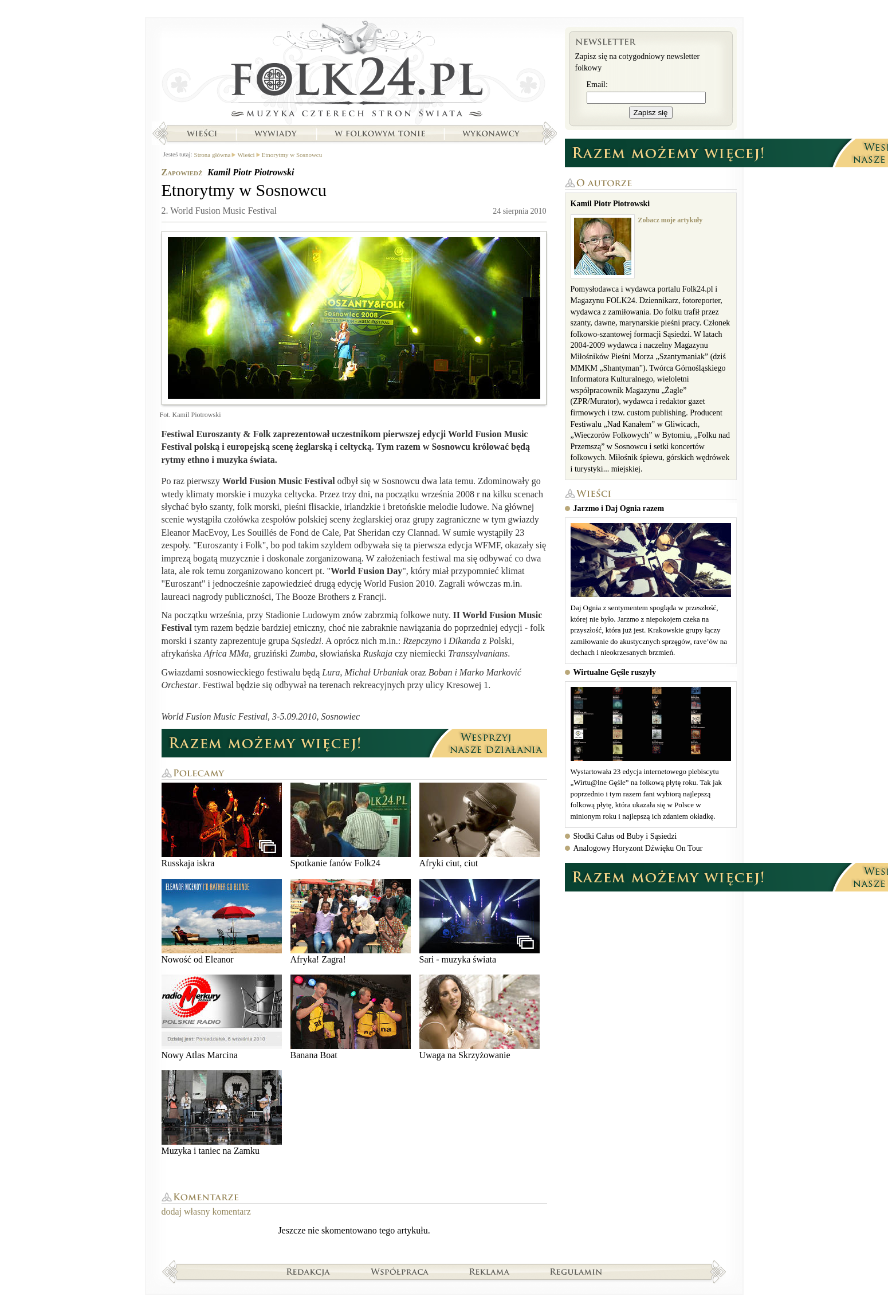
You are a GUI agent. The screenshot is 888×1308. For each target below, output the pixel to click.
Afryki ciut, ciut (479, 825)
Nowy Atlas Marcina (222, 1017)
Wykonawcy (492, 133)
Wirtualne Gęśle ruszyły (614, 672)
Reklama (489, 1271)
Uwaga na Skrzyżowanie (479, 1017)
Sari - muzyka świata (479, 921)
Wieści (201, 133)
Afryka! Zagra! (350, 921)
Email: (597, 84)
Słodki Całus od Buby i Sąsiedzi (625, 836)
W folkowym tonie (379, 133)
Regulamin (576, 1271)
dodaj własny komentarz (206, 1211)
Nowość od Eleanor (222, 921)
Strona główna (354, 71)
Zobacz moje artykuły (670, 220)
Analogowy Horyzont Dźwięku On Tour (638, 848)
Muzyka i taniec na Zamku (222, 1113)
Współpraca (400, 1271)
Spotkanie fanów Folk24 (350, 825)
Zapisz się (651, 112)
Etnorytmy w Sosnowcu (292, 154)
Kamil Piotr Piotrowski (250, 172)
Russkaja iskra (222, 825)
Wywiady (275, 133)
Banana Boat (350, 1017)
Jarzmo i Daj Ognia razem (619, 508)
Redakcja (308, 1271)
